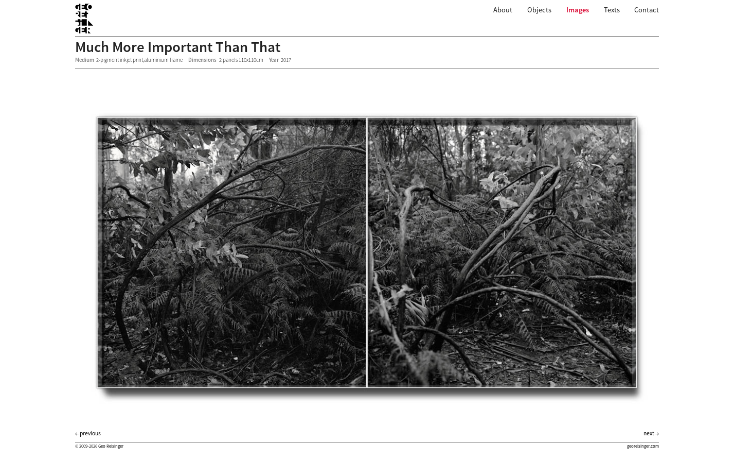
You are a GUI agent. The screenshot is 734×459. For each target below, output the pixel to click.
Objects (539, 9)
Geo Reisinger (110, 446)
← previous (88, 433)
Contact (646, 9)
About (502, 9)
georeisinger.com (643, 446)
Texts (612, 9)
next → (651, 433)
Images (577, 9)
